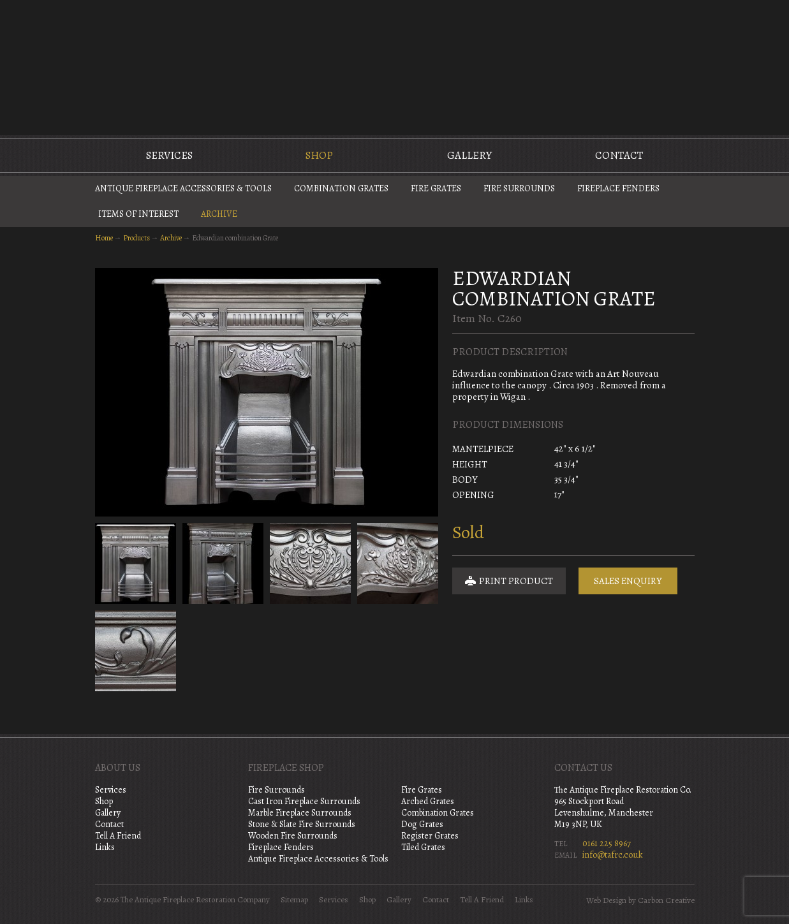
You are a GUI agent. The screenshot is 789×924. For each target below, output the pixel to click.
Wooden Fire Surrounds (292, 836)
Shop (319, 155)
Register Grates (430, 836)
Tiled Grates (423, 847)
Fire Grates (436, 188)
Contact (619, 155)
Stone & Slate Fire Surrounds (301, 824)
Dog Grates (422, 824)
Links (105, 847)
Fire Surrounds (519, 188)
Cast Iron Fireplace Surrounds (304, 801)
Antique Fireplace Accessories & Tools (183, 188)
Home (104, 238)
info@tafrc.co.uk (612, 855)
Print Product (509, 581)
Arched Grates (427, 801)
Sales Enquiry (628, 581)
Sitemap (294, 900)
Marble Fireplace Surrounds (299, 813)
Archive (219, 214)
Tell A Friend (118, 836)
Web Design (606, 900)
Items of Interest (138, 214)
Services (169, 155)
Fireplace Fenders (618, 188)
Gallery (469, 155)
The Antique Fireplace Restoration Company (395, 66)
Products (136, 238)
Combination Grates (341, 188)
